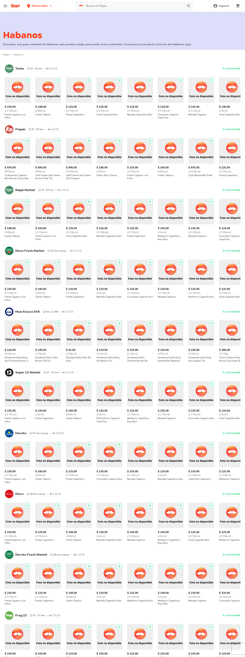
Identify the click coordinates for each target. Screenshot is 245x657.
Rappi (6, 54)
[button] (39, 6)
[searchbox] (134, 6)
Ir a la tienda (231, 68)
